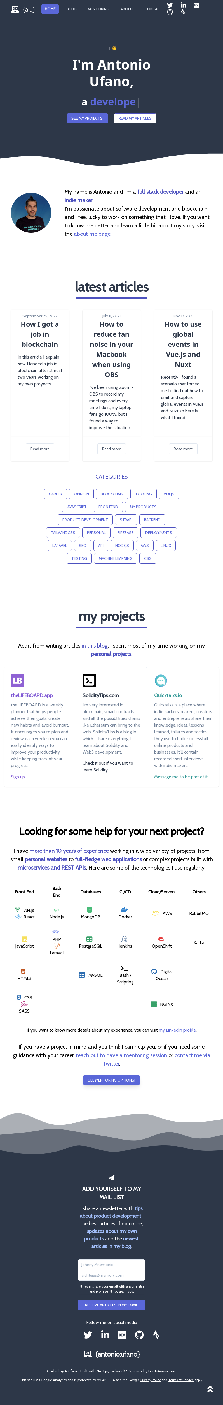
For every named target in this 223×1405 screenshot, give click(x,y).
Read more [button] (40, 448)
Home (50, 8)
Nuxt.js (102, 1371)
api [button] (101, 545)
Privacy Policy (150, 1380)
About (127, 8)
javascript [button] (77, 506)
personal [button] (96, 532)
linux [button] (166, 545)
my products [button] (143, 506)
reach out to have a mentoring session (121, 1055)
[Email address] (111, 1275)
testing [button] (79, 558)
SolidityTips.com (101, 695)
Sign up (18, 776)
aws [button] (145, 545)
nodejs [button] (122, 545)
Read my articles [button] (135, 118)
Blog (72, 8)
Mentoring (98, 8)
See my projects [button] (87, 118)
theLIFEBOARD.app (32, 695)
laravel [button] (59, 545)
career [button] (55, 493)
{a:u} (23, 9)
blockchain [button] (112, 493)
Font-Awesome (161, 1371)
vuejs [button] (169, 493)
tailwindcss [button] (63, 532)
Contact (153, 8)
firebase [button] (125, 532)
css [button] (148, 558)
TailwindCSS (120, 1371)
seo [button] (82, 545)
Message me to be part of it (181, 776)
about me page (92, 233)
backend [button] (152, 519)
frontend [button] (108, 506)
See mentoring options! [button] (111, 1080)
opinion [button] (81, 493)
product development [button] (85, 519)
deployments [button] (158, 532)
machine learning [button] (115, 558)
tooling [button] (143, 493)
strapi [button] (126, 519)
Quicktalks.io (168, 695)
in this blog (95, 645)
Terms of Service (181, 1380)
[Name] (111, 1264)
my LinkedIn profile (177, 1030)
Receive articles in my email (111, 1304)
